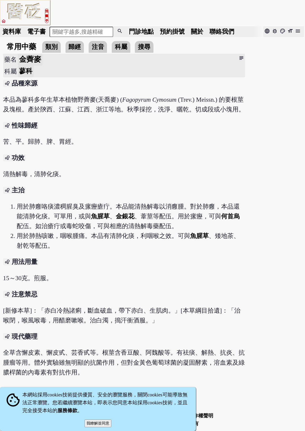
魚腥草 (100, 216)
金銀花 (125, 216)
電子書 (36, 31)
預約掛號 (172, 31)
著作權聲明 (200, 415)
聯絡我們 (221, 31)
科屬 (121, 46)
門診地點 (141, 31)
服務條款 (67, 410)
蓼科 (25, 71)
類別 (51, 46)
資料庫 (11, 31)
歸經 (74, 46)
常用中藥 (21, 47)
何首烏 (230, 216)
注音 (98, 46)
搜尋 (144, 46)
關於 (197, 31)
